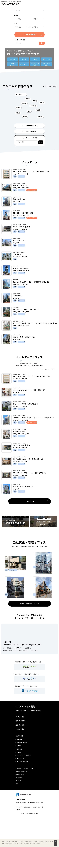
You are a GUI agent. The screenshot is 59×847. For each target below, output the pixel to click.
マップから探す (20, 761)
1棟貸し (35, 59)
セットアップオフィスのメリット (49, 369)
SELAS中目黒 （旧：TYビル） (25, 337)
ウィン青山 (17, 254)
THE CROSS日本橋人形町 (23, 213)
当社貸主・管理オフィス (22, 803)
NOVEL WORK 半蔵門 (21, 227)
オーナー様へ (19, 812)
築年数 (12, 64)
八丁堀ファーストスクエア (23, 486)
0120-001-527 (21, 831)
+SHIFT (7, 673)
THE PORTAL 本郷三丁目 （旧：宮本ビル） (30, 473)
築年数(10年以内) (22, 774)
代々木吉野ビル (19, 199)
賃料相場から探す (20, 752)
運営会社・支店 (20, 806)
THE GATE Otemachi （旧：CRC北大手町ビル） (32, 171)
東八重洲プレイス (20, 240)
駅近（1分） (23, 64)
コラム (17, 815)
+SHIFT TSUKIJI (20, 185)
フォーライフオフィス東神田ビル (25, 404)
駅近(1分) (19, 781)
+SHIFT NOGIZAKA (21, 268)
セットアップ (35, 64)
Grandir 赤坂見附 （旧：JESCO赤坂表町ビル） (31, 282)
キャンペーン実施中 (22, 793)
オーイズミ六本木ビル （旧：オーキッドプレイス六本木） (35, 323)
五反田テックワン (20, 431)
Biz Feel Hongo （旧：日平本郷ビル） (28, 459)
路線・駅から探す (20, 757)
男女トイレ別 (46, 59)
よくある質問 (19, 809)
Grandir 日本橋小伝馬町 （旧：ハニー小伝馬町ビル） (34, 417)
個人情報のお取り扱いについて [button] (32, 843)
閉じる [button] (55, 842)
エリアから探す (20, 748)
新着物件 (12, 59)
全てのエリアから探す (51, 86)
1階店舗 (24, 59)
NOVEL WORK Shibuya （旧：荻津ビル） (29, 390)
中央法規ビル (18, 295)
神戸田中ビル (43, 578)
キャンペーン (46, 64)
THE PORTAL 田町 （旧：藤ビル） (26, 309)
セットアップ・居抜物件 (24, 787)
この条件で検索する (29, 34)
